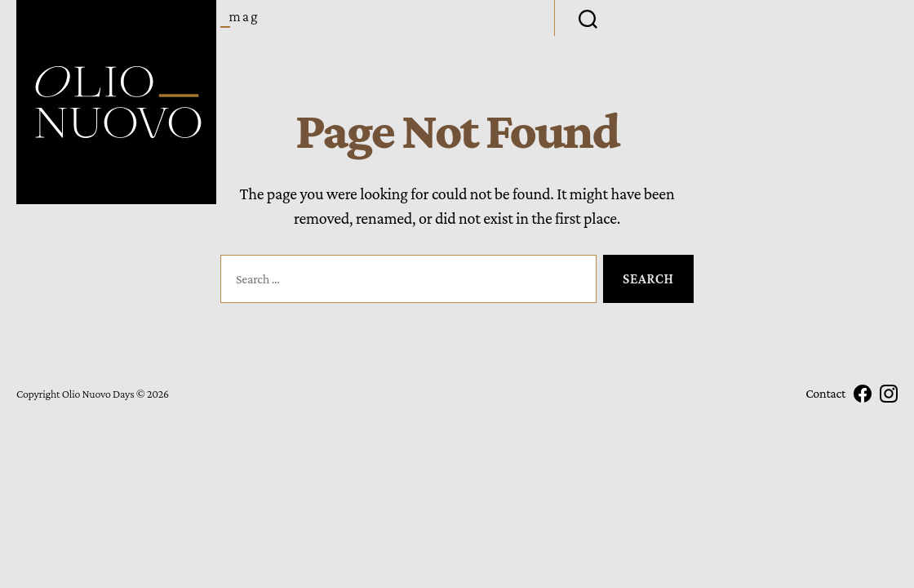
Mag (244, 16)
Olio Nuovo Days (98, 393)
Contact (825, 393)
